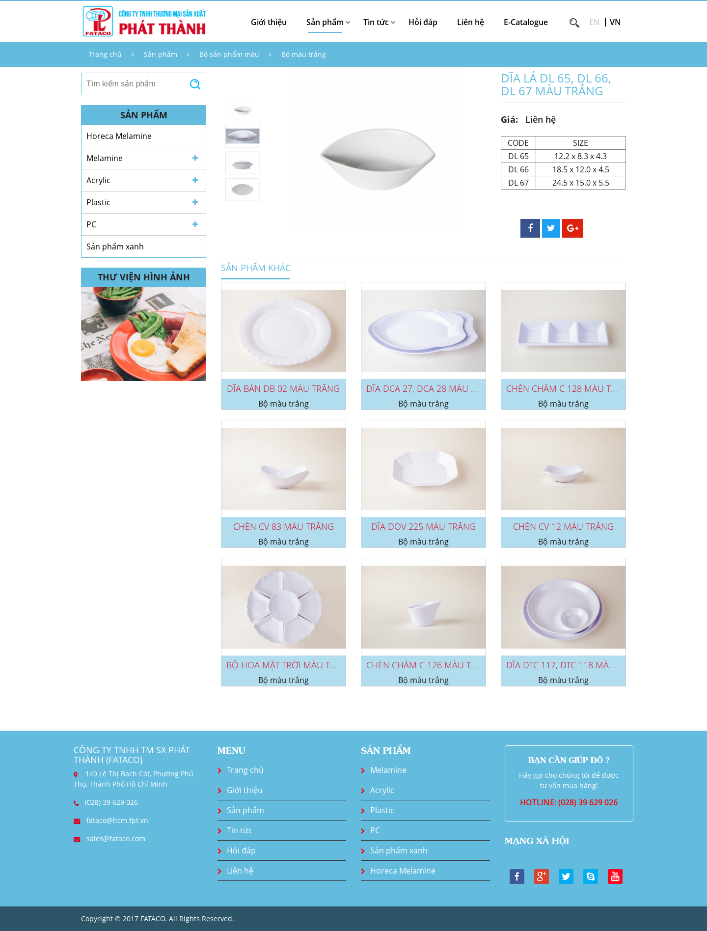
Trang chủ (105, 54)
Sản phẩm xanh (115, 246)
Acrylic (98, 180)
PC (91, 224)
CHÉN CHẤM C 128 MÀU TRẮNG (570, 388)
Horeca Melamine (119, 136)
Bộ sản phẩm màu (229, 54)
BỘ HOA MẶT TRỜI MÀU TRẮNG (290, 665)
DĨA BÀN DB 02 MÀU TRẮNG (283, 388)
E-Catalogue (526, 22)
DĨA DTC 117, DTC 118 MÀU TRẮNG (576, 665)
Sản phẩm (160, 54)
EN (594, 22)
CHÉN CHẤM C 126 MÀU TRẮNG (430, 665)
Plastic (98, 202)
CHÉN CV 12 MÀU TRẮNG (563, 526)
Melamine (104, 158)
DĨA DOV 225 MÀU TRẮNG (423, 526)
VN (615, 22)
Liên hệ (470, 22)
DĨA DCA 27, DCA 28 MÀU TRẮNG (432, 388)
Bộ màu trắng (303, 54)
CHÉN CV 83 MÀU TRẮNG (283, 526)
